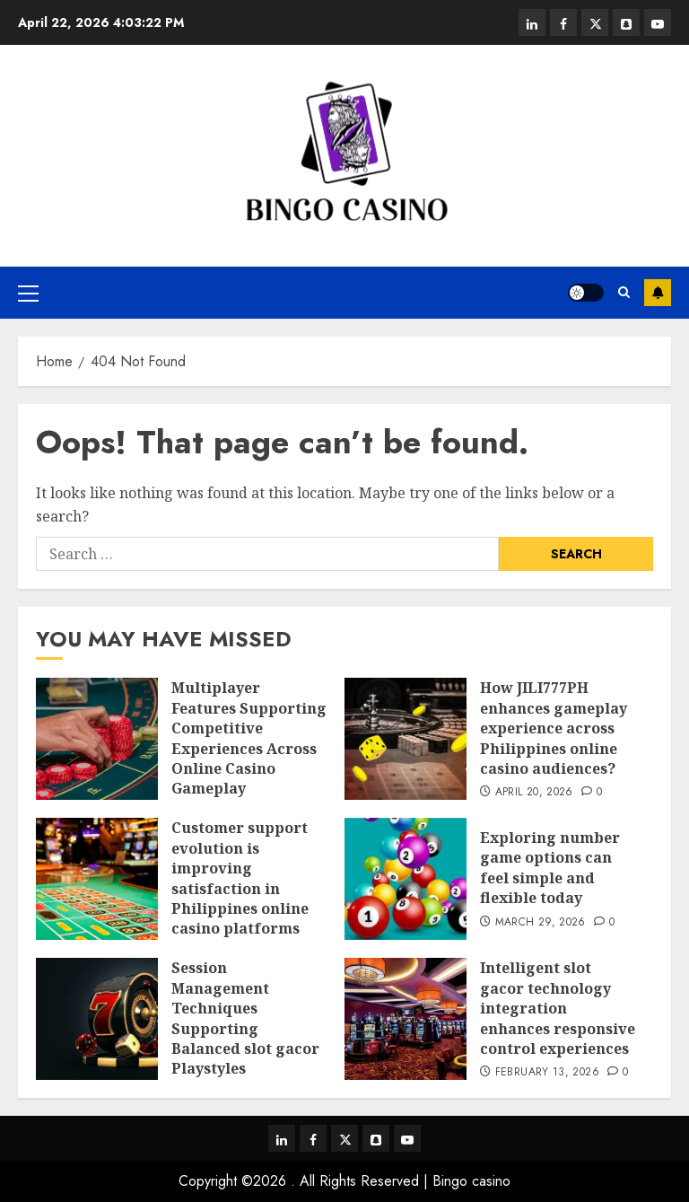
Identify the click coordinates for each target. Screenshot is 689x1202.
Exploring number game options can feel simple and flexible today (550, 868)
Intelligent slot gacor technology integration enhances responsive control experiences (557, 1008)
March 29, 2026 (540, 923)
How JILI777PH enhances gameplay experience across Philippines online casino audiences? (553, 728)
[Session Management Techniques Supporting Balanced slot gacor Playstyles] (97, 1019)
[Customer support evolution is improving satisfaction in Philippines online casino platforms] (97, 879)
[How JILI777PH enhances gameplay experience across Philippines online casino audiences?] (405, 739)
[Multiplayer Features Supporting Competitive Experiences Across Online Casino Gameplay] (97, 739)
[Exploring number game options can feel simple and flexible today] (405, 879)
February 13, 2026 (547, 1073)
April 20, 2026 (534, 792)
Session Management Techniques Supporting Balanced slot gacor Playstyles (245, 1018)
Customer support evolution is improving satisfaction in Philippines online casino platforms (240, 878)
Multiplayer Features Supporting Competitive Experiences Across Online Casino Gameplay (249, 738)
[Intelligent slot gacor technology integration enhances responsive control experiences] (405, 1019)
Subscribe (657, 292)
